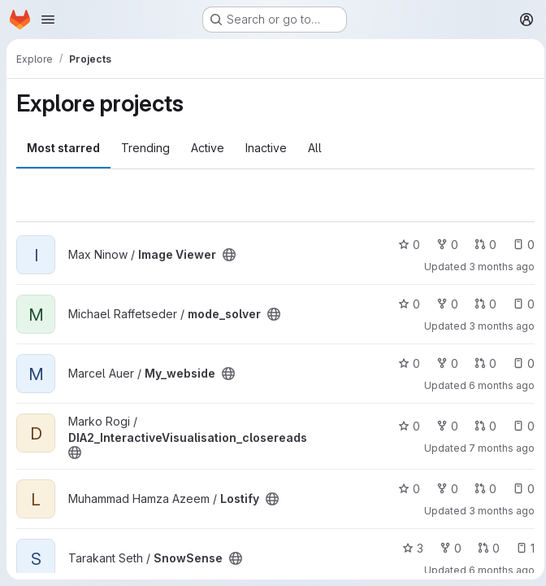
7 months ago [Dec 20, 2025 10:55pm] (497, 448)
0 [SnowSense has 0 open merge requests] (484, 548)
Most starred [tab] (63, 148)
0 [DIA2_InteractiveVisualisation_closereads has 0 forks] (442, 426)
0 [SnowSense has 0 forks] (446, 548)
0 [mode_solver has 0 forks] (442, 304)
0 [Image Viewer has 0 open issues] (519, 244)
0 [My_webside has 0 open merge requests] (481, 363)
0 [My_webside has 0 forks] (442, 363)
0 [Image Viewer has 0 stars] (404, 244)
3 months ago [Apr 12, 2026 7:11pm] (497, 326)
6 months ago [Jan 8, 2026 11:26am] (497, 385)
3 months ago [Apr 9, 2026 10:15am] (497, 266)
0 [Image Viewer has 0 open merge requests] (481, 244)
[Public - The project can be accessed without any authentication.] (229, 254)
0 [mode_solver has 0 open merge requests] (481, 304)
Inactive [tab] (266, 148)
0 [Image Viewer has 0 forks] (442, 244)
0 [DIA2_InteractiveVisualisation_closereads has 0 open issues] (519, 426)
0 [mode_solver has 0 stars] (404, 304)
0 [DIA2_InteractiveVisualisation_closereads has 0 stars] (404, 426)
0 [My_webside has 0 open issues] (519, 363)
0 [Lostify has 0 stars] (404, 489)
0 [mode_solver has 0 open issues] (519, 304)
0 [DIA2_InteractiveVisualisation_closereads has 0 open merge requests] (481, 426)
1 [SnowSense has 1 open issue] (520, 548)
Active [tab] (207, 148)
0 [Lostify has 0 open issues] (519, 489)
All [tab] (315, 148)
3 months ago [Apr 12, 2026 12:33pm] (497, 511)
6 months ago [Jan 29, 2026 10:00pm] (497, 570)
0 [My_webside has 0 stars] (404, 363)
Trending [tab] (145, 148)
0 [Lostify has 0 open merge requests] (481, 489)
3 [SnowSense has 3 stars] (407, 548)
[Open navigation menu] (48, 20)
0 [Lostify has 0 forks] (442, 489)
